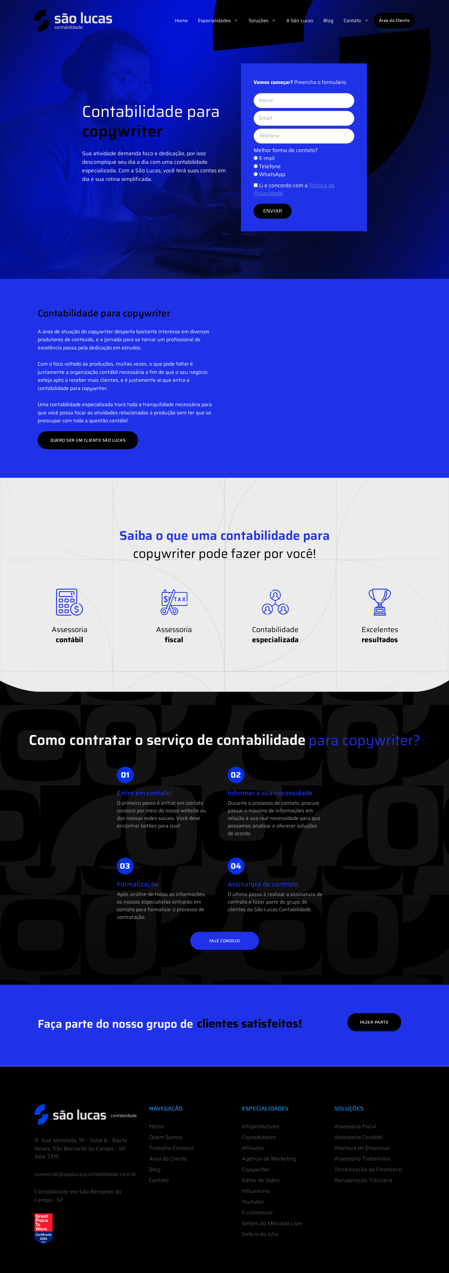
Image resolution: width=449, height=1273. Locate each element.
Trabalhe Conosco (171, 1148)
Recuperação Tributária (363, 1180)
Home (181, 20)
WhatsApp (272, 174)
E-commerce (257, 1212)
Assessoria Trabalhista (362, 1159)
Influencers (255, 1191)
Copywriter (255, 1169)
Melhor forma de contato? (286, 150)
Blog (328, 20)
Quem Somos (165, 1137)
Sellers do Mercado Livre (272, 1223)
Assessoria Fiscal (355, 1126)
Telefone (270, 166)
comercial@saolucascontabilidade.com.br (85, 1174)
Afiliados (253, 1148)
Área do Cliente (394, 20)
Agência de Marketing (269, 1159)
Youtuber (253, 1202)
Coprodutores (258, 1137)
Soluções (265, 20)
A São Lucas (299, 20)
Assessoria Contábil (358, 1137)
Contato (359, 20)
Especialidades (220, 20)
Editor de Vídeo (261, 1180)
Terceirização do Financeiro (368, 1169)
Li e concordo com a (294, 189)
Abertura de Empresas (362, 1148)
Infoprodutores (260, 1126)
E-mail (267, 158)
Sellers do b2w (260, 1234)
